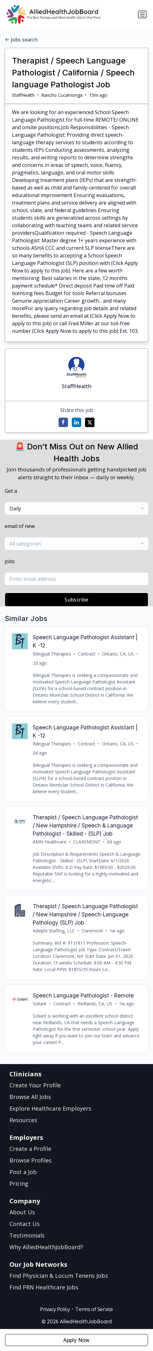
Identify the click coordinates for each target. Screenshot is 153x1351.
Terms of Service (94, 1309)
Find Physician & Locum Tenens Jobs (58, 1275)
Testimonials (27, 1235)
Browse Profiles (30, 1160)
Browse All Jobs (30, 1097)
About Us (22, 1212)
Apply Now (76, 1340)
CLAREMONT (86, 842)
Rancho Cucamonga (61, 95)
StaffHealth (23, 95)
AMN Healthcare (49, 842)
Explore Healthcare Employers (50, 1108)
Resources (23, 1120)
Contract (86, 654)
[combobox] (76, 508)
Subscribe (76, 599)
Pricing (18, 1183)
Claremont (92, 931)
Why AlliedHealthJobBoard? (46, 1247)
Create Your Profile (35, 1085)
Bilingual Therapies (52, 654)
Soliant (40, 1004)
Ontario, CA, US (118, 654)
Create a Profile (30, 1148)
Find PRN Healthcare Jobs (43, 1287)
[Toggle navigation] (142, 14)
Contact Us (24, 1223)
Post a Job (23, 1172)
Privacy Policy (55, 1309)
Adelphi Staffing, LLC (54, 931)
